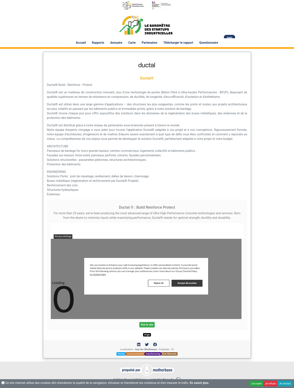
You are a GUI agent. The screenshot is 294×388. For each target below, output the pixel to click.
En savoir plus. (199, 383)
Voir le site (147, 324)
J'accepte (256, 383)
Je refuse (270, 383)
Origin (147, 334)
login (229, 37)
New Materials (169, 354)
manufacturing (153, 354)
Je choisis (285, 383)
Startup (121, 354)
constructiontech (135, 354)
